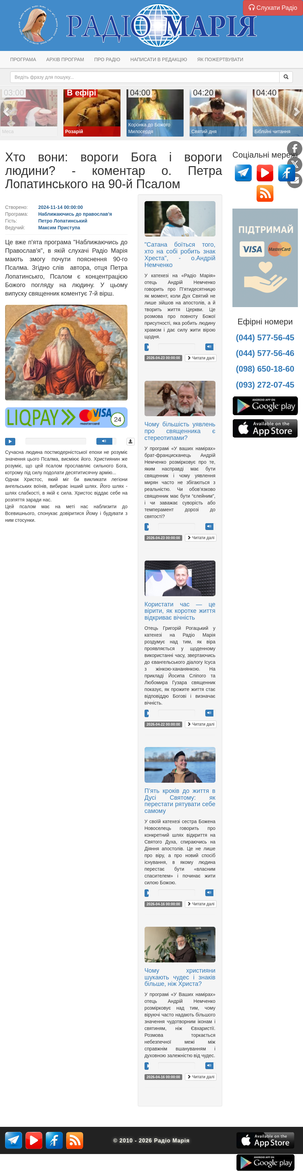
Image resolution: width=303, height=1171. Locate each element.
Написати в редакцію (158, 59)
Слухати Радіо (273, 7)
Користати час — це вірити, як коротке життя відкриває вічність (180, 611)
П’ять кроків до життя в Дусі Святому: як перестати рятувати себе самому (180, 800)
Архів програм (65, 59)
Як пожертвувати (220, 59)
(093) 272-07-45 (265, 384)
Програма (23, 59)
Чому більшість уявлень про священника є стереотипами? (180, 431)
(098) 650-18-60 (265, 368)
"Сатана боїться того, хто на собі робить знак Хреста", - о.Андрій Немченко (180, 254)
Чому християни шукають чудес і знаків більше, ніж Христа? (180, 977)
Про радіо (107, 59)
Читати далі (200, 358)
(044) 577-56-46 (265, 353)
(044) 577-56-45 (265, 337)
